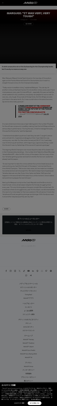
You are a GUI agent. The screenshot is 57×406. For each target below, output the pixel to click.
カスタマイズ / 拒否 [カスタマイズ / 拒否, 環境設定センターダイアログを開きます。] (19, 403)
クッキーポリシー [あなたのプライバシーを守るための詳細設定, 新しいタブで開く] (36, 399)
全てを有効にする (34, 403)
